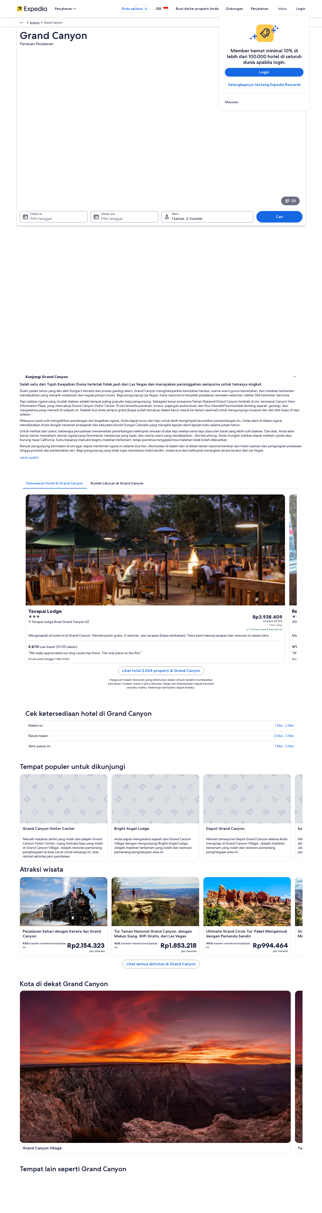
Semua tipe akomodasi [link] (106, 1159)
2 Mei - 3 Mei (284, 467)
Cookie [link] (170, 1121)
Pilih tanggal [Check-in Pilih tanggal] (38, 155)
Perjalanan (268, 8)
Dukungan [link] (247, 1113)
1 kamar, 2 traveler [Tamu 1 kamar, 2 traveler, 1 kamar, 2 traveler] (187, 155)
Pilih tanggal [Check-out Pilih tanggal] (110, 155)
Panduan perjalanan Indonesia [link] (111, 1113)
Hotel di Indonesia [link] (103, 1121)
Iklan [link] (20, 1151)
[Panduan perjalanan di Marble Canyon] (223, 868)
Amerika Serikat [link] (49, 23)
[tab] (125, 291)
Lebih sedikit (99, 270)
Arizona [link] (69, 23)
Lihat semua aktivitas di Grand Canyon (196, 833)
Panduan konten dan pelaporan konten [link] (191, 1136)
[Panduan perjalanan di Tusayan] (169, 868)
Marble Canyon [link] (176, 957)
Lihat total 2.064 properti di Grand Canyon (196, 408)
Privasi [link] (170, 1113)
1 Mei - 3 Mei (284, 478)
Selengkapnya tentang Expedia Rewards (264, 84)
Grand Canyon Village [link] (42, 957)
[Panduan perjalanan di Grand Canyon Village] (115, 868)
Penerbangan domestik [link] (106, 1144)
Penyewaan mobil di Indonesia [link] (111, 1151)
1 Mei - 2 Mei (284, 457)
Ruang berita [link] (25, 1144)
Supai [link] (238, 957)
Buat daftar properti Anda (205, 8)
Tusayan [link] (100, 957)
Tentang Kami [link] (25, 1113)
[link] (264, 102)
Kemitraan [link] (23, 1136)
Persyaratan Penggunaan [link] (182, 1128)
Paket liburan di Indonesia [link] (108, 1136)
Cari (281, 153)
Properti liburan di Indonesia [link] (110, 1128)
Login (300, 8)
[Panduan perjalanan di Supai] (277, 868)
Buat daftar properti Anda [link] (33, 1128)
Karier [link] (20, 1121)
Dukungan (243, 8)
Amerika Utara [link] (26, 23)
